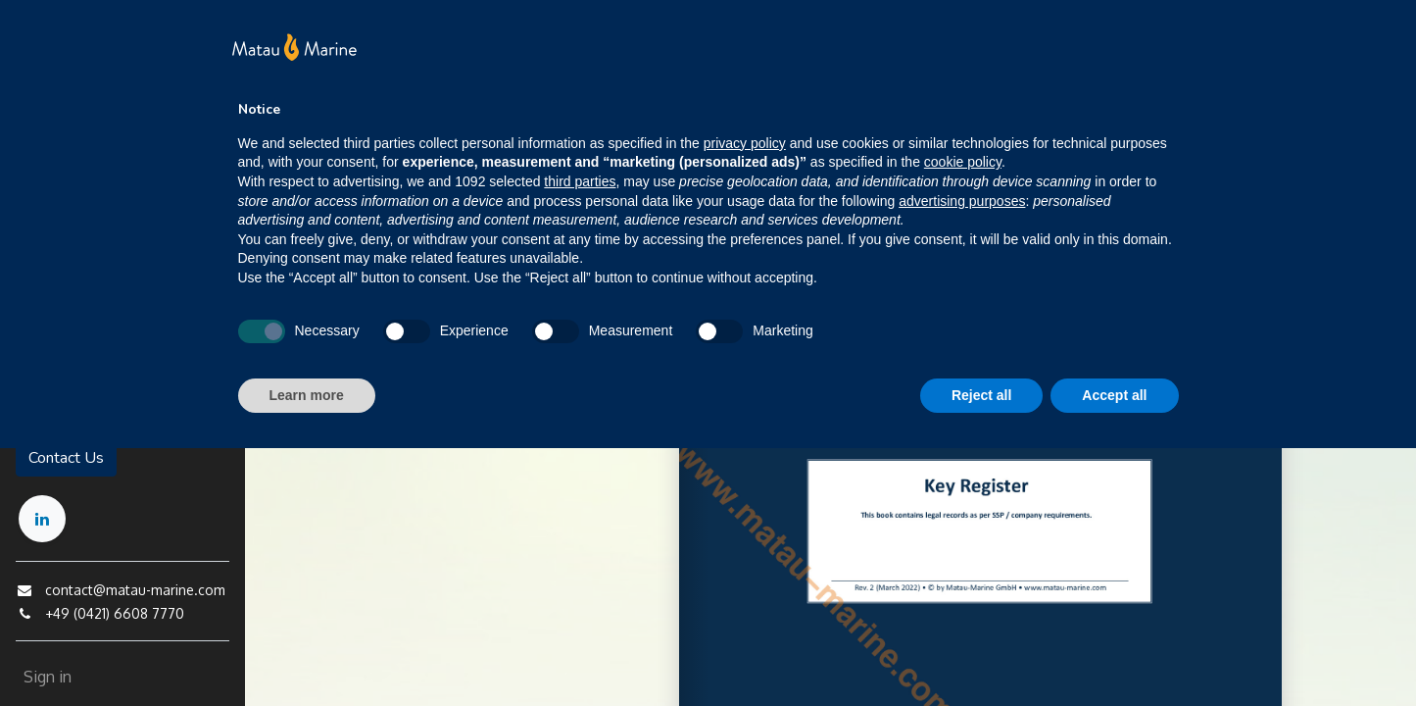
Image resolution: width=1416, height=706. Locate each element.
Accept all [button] (1114, 395)
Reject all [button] (981, 395)
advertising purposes (962, 201)
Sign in (48, 676)
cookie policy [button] (962, 162)
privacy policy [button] (745, 143)
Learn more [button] (306, 395)
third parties (579, 181)
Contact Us (66, 458)
